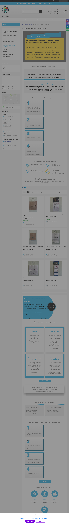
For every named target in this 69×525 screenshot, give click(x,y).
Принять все (30, 521)
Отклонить (40, 521)
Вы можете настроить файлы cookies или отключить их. (34, 518)
